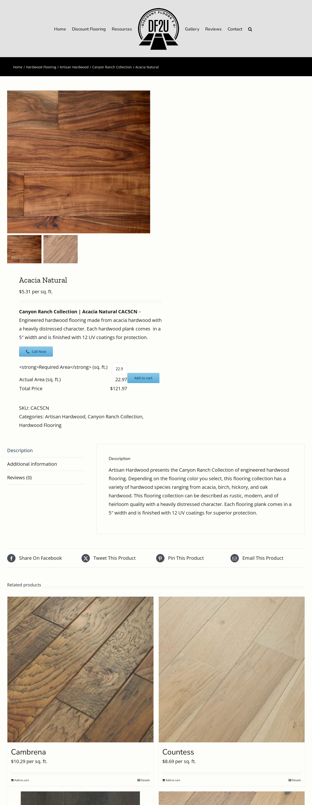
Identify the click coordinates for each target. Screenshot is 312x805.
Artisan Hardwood (65, 416)
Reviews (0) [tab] (19, 477)
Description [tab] (20, 450)
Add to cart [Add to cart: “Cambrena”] (21, 780)
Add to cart (143, 378)
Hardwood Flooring (40, 425)
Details (145, 780)
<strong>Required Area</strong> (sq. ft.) (63, 367)
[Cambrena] (80, 670)
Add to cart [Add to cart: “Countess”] (173, 780)
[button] (250, 28)
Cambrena (28, 752)
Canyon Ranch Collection (115, 416)
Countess (178, 752)
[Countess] (232, 670)
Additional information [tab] (32, 464)
